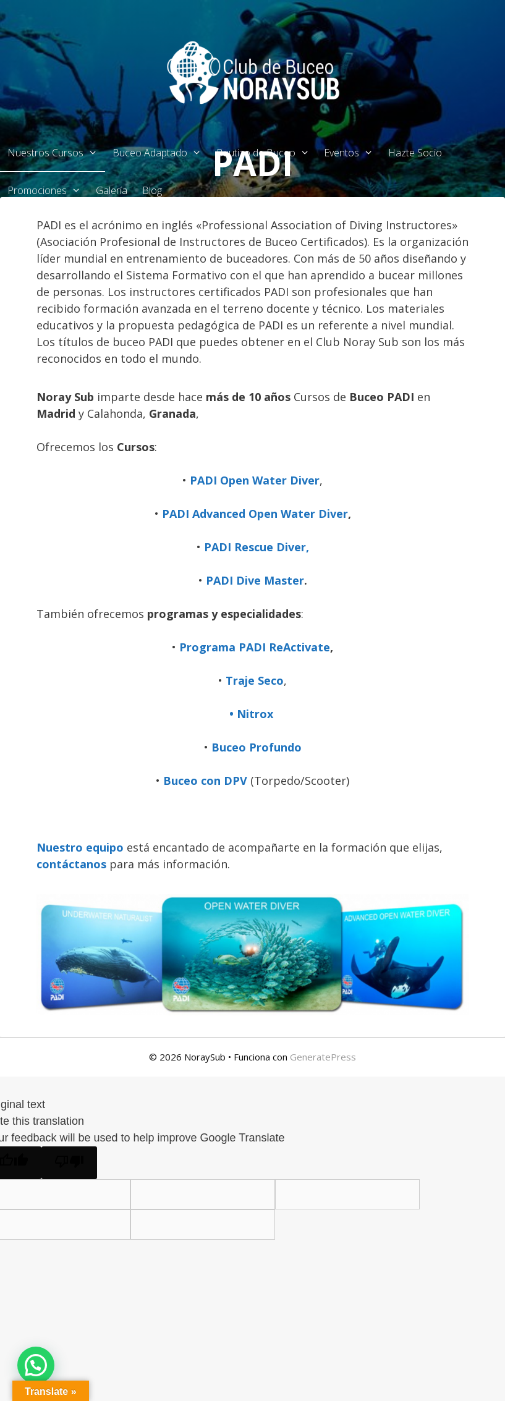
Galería (111, 190)
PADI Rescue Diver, (256, 547)
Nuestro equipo (80, 847)
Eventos (352, 152)
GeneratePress (323, 1057)
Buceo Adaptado (160, 152)
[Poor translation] (69, 1162)
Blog (152, 190)
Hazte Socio (415, 152)
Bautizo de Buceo (266, 152)
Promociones (47, 190)
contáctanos (72, 864)
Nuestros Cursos (56, 152)
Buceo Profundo (256, 747)
